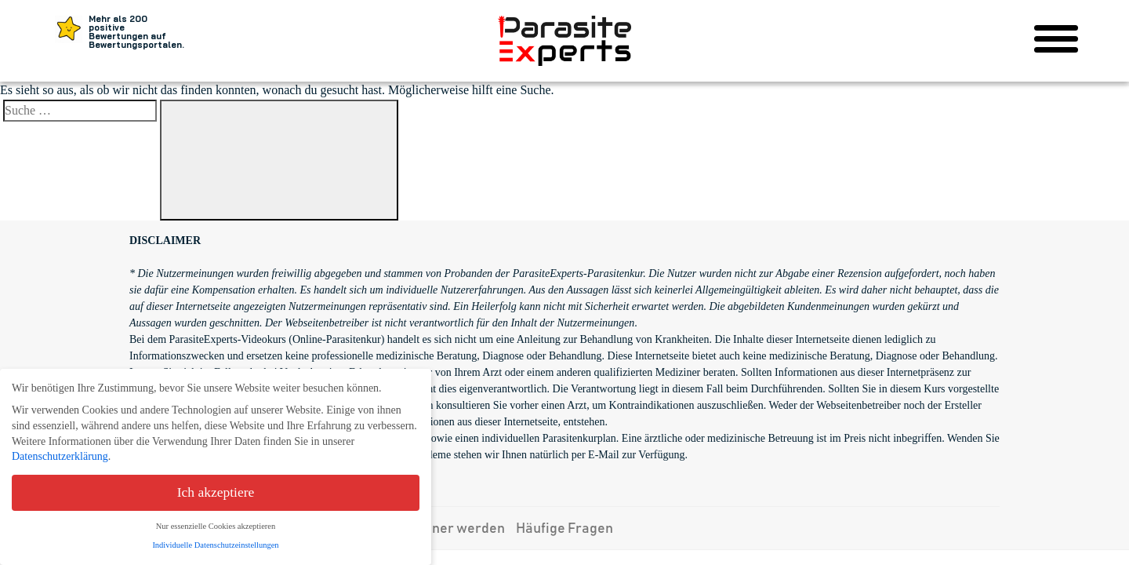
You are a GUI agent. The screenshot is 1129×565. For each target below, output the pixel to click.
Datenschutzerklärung (60, 456)
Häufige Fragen (564, 529)
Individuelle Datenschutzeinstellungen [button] (215, 545)
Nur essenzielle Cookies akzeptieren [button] (215, 526)
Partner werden (455, 529)
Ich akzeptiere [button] (216, 492)
